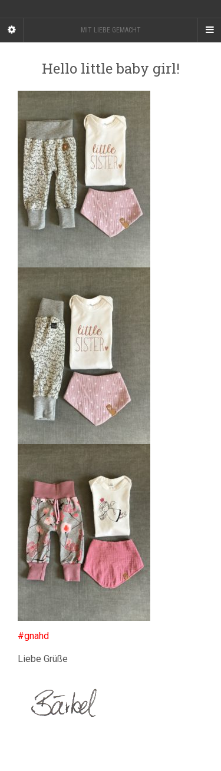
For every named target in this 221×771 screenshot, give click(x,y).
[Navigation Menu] (209, 30)
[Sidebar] (12, 30)
